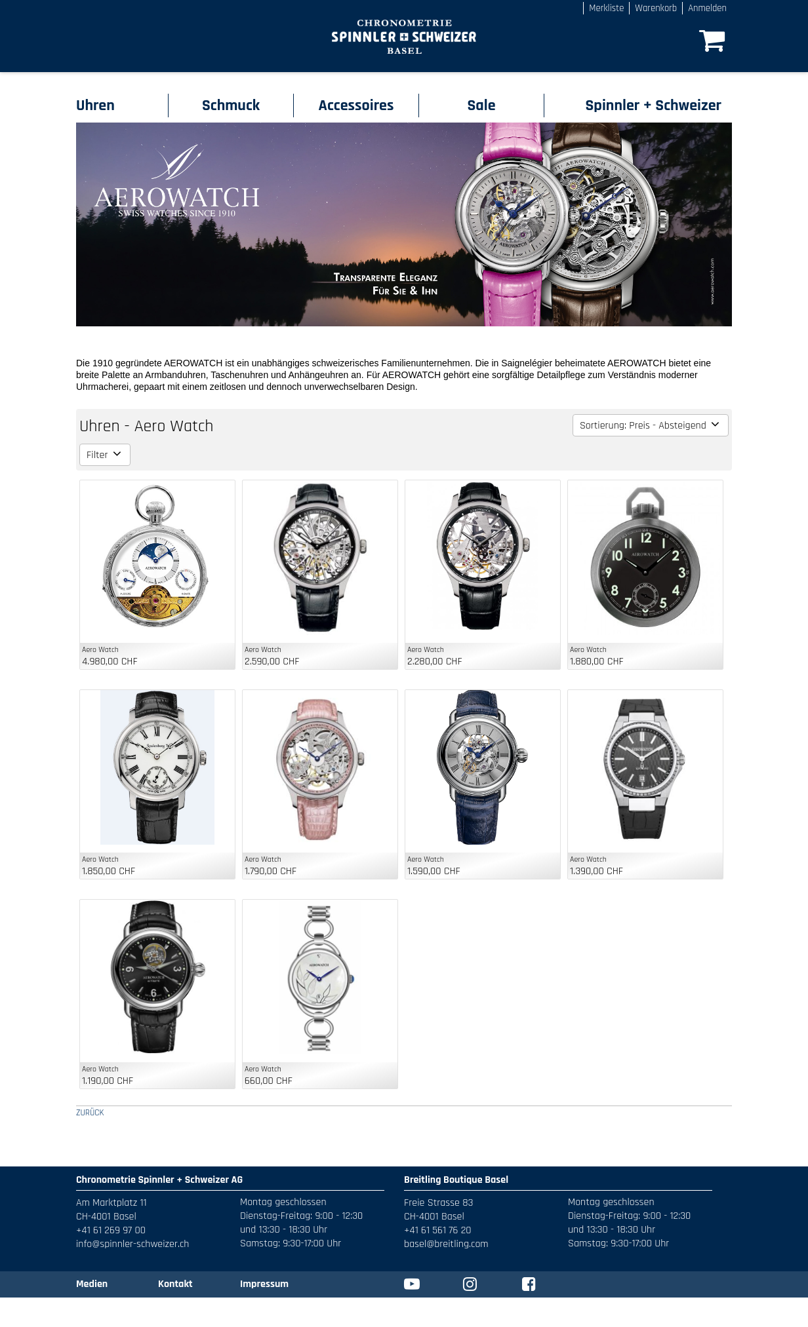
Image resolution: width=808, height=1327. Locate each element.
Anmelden (707, 8)
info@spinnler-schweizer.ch (132, 1244)
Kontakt (175, 1284)
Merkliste (606, 8)
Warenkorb (656, 8)
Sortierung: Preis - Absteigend (650, 426)
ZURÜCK (90, 1113)
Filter (105, 455)
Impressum (264, 1284)
